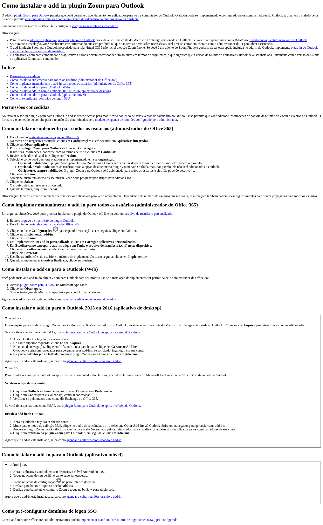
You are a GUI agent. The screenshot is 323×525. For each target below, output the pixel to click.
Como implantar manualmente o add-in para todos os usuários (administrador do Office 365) (71, 83)
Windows (14, 318)
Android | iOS (17, 464)
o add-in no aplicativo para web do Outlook (278, 40)
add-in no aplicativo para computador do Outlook (62, 40)
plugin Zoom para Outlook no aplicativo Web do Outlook (102, 332)
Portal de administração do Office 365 (54, 137)
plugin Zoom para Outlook (31, 15)
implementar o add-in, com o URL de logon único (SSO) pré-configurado (129, 519)
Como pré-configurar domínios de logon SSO (40, 98)
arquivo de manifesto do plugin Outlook (47, 220)
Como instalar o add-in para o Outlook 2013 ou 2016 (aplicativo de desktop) (60, 91)
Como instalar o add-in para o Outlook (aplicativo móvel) (48, 94)
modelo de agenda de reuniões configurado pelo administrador (136, 119)
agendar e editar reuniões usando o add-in (90, 299)
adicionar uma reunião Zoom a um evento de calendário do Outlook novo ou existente (82, 19)
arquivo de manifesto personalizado (148, 213)
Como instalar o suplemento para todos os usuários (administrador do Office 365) (63, 80)
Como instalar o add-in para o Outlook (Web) (40, 87)
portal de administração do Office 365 (54, 224)
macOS (13, 368)
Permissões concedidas (25, 76)
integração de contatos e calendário (95, 26)
